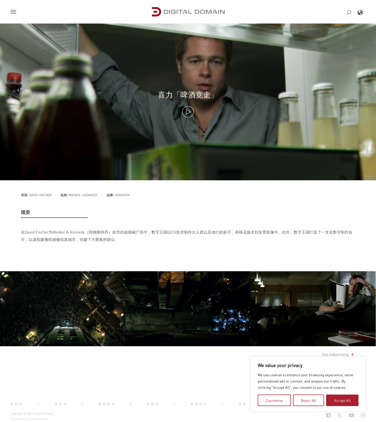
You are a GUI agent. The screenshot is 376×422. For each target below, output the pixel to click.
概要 (25, 212)
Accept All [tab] (342, 400)
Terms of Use (39, 419)
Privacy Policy (19, 419)
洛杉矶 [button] (17, 404)
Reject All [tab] (308, 400)
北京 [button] (242, 404)
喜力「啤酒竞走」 (188, 95)
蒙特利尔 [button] (107, 404)
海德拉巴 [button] (199, 404)
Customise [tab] (274, 400)
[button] (14, 12)
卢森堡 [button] (153, 404)
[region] (308, 384)
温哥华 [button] (61, 404)
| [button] (39, 404)
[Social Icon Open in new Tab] (328, 415)
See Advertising (338, 354)
